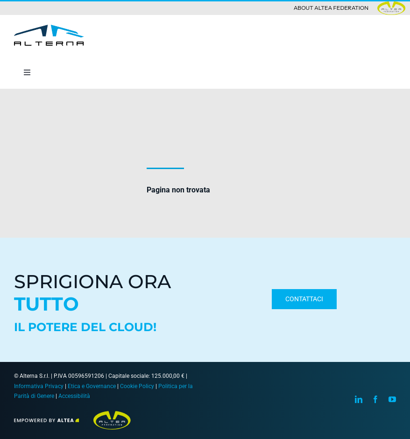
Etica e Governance (92, 386)
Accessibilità (74, 396)
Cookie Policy (137, 386)
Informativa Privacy (39, 386)
